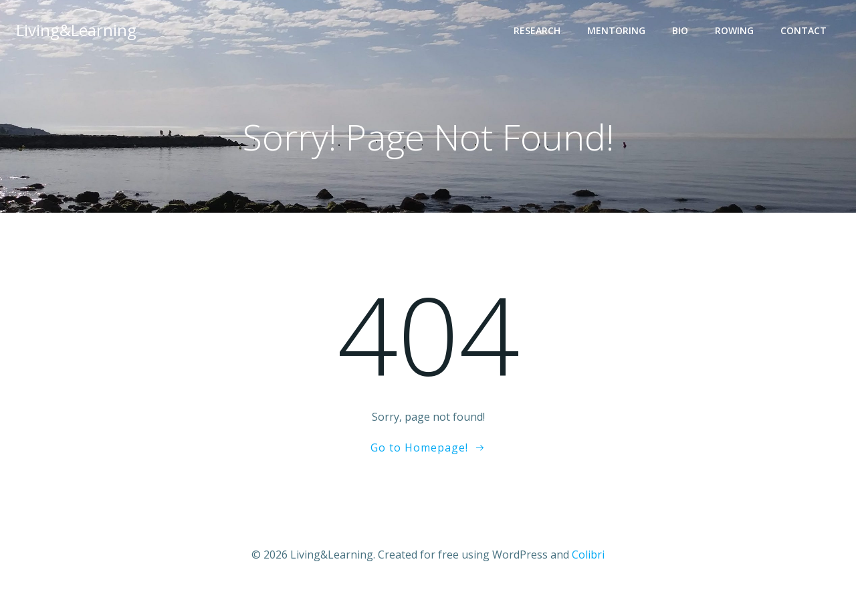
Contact (803, 30)
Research (537, 30)
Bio (680, 30)
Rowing (734, 30)
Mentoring (616, 30)
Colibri (588, 554)
